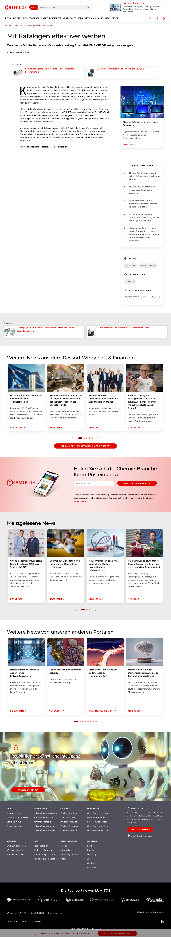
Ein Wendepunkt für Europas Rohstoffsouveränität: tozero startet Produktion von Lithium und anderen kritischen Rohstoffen (144, 234)
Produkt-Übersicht (69, 830)
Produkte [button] (34, 18)
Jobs (89, 858)
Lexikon (63, 845)
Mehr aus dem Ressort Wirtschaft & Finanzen (85, 446)
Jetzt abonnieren (140, 829)
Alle (32, 7)
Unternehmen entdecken (45, 813)
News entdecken (14, 813)
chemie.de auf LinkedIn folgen (139, 836)
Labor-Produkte (67, 817)
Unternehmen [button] (19, 18)
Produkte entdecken (69, 813)
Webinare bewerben (16, 850)
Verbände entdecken (43, 821)
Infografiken (66, 850)
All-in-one (91, 867)
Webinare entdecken (16, 845)
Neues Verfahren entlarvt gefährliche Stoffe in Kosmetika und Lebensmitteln (144, 203)
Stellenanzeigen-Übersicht (46, 858)
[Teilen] (150, 18)
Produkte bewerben (69, 826)
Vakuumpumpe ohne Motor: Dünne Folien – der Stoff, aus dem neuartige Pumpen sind (144, 217)
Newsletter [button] (111, 18)
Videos (63, 858)
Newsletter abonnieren (137, 483)
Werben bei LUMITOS (16, 913)
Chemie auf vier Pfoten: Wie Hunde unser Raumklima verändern (142, 189)
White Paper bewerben (97, 826)
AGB (24, 921)
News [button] (8, 18)
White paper (92, 854)
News (89, 845)
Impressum (12, 921)
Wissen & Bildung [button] (93, 18)
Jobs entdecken (41, 845)
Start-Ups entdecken (43, 817)
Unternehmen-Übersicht (45, 830)
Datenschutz (36, 921)
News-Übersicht (14, 826)
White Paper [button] (69, 18)
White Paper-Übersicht (97, 830)
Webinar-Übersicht (15, 854)
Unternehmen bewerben (45, 826)
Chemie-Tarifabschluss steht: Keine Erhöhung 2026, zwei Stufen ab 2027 (145, 176)
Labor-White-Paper (96, 817)
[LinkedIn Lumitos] (162, 921)
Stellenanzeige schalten (45, 854)
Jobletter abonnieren (44, 850)
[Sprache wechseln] (157, 18)
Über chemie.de (55, 913)
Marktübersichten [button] (51, 18)
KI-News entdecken (28, 789)
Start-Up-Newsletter (16, 821)
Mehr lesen (82, 501)
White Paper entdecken (97, 813)
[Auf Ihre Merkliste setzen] (143, 18)
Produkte (91, 850)
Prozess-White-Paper (97, 821)
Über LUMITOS (37, 913)
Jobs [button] (80, 18)
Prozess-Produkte (68, 821)
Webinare (91, 863)
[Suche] (88, 7)
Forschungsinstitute (69, 854)
